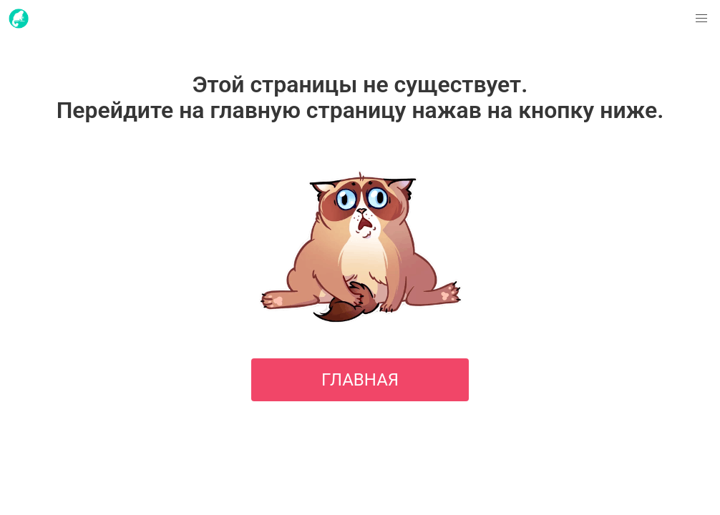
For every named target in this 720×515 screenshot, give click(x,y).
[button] (701, 18)
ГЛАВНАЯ (360, 380)
